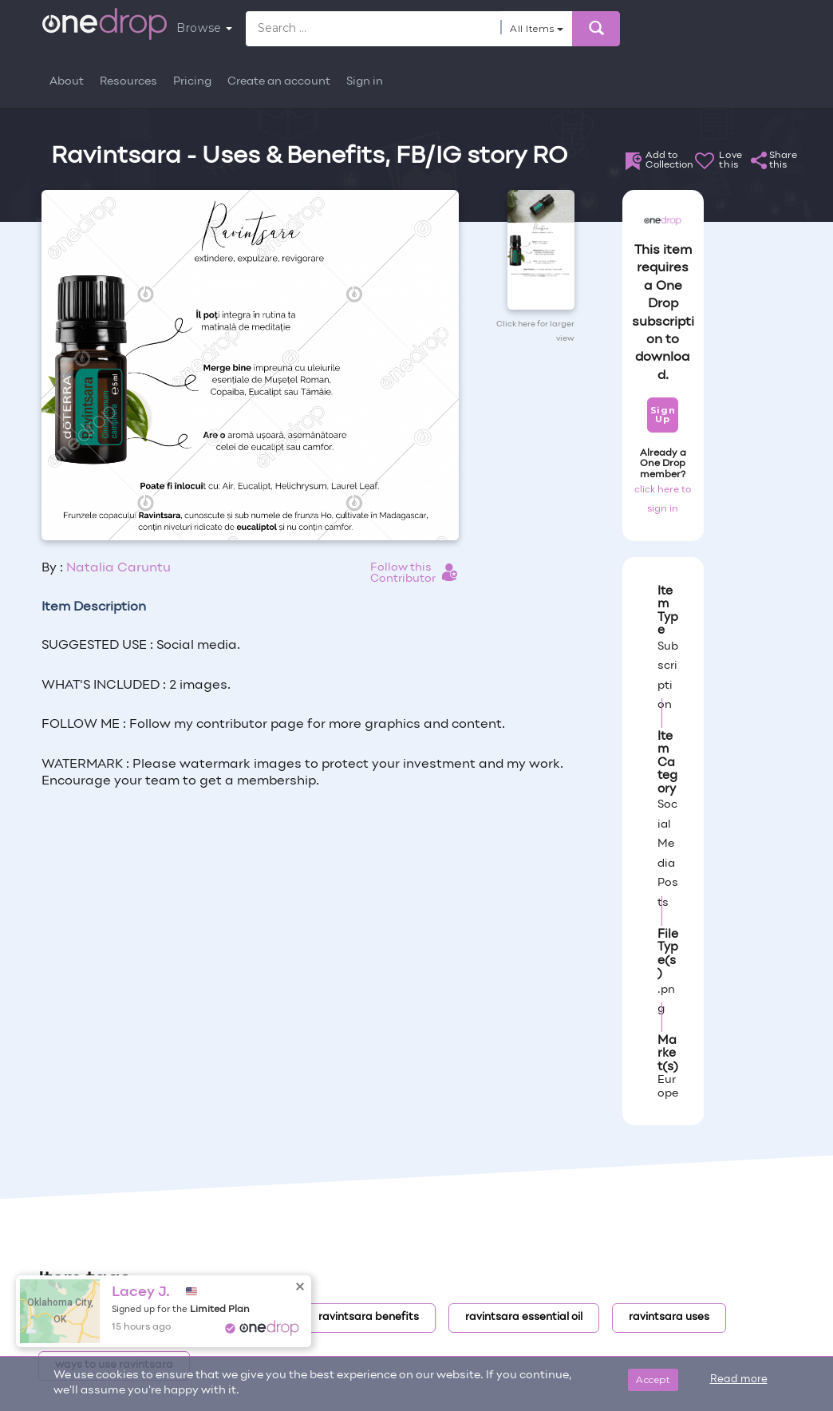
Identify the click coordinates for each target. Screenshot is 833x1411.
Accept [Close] (653, 1379)
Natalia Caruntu (118, 568)
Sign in (364, 82)
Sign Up (662, 415)
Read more (739, 1380)
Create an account (278, 82)
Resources (128, 82)
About (66, 82)
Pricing (192, 82)
